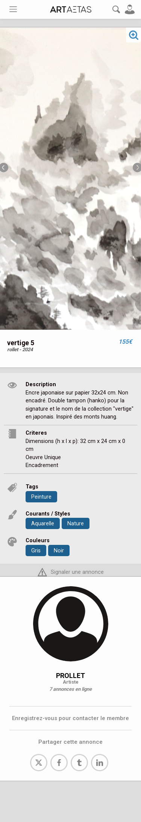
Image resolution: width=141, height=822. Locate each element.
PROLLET (70, 675)
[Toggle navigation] (13, 9)
